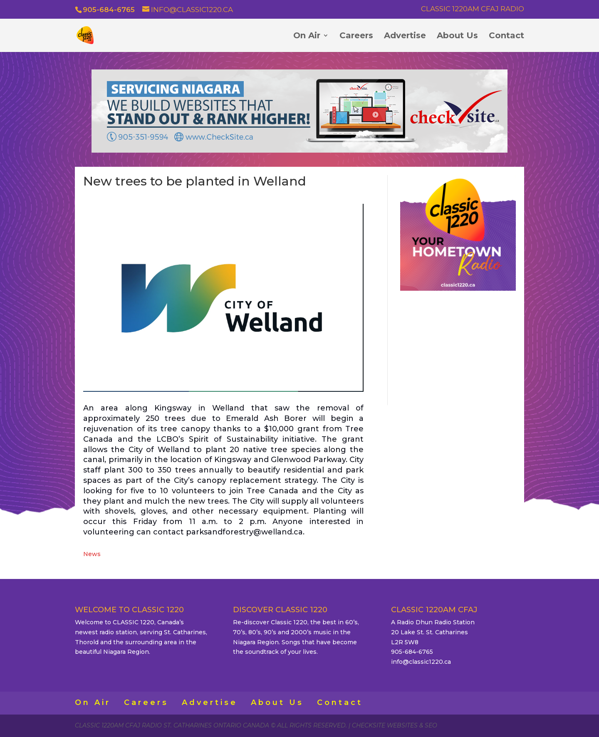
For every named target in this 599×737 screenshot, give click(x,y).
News (92, 554)
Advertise (405, 36)
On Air (306, 36)
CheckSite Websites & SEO (394, 725)
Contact (506, 36)
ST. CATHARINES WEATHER (458, 346)
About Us (457, 36)
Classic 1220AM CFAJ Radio (472, 9)
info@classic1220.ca (421, 661)
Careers (356, 36)
